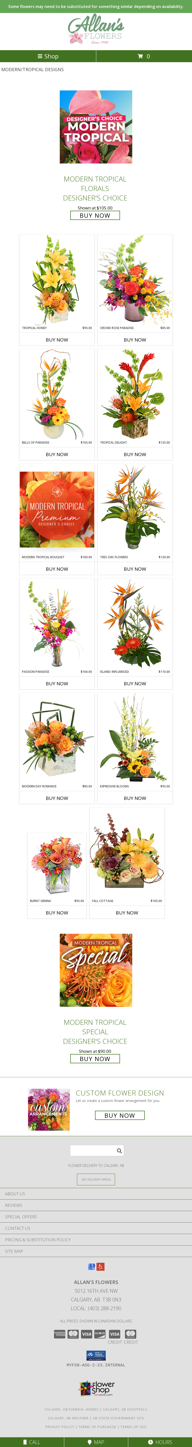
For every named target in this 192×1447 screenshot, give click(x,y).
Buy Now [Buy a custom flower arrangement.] (119, 1115)
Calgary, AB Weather (68, 1418)
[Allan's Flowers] (96, 42)
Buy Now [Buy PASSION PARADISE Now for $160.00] (57, 683)
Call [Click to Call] (32, 1442)
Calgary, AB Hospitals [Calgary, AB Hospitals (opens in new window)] (125, 1409)
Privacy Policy (60, 1427)
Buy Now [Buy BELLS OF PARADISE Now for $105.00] (57, 454)
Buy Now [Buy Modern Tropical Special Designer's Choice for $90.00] (95, 1059)
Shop (48, 56)
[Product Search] (97, 1150)
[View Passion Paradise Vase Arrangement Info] (57, 623)
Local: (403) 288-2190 (96, 1308)
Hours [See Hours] (160, 1442)
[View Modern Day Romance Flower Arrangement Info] (57, 738)
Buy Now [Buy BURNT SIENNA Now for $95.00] (57, 912)
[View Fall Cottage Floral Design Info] (127, 853)
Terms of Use (133, 1427)
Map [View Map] (96, 1442)
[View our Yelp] (100, 1269)
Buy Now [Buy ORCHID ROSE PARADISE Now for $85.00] (135, 340)
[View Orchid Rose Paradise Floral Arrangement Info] (135, 280)
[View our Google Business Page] (92, 1269)
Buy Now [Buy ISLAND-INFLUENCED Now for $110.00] (135, 683)
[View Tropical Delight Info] (135, 394)
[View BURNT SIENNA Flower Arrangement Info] (57, 866)
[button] (96, 1356)
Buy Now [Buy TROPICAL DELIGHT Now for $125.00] (135, 454)
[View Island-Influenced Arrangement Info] (135, 623)
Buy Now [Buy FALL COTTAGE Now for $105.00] (127, 912)
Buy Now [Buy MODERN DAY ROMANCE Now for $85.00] (57, 798)
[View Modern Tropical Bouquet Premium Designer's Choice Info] (57, 509)
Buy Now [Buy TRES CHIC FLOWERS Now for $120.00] (135, 569)
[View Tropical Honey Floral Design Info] (57, 280)
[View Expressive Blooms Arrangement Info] (135, 738)
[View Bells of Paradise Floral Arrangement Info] (57, 394)
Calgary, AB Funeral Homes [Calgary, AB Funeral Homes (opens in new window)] (72, 1409)
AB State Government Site (118, 1418)
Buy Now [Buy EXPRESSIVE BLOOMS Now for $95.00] (135, 798)
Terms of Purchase (97, 1427)
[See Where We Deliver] (96, 1179)
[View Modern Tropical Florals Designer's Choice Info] (96, 126)
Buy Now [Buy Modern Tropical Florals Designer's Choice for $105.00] (95, 215)
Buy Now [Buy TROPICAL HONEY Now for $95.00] (57, 340)
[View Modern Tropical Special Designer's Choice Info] (96, 970)
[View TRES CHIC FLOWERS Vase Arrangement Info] (135, 509)
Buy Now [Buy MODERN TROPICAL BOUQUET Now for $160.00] (57, 569)
